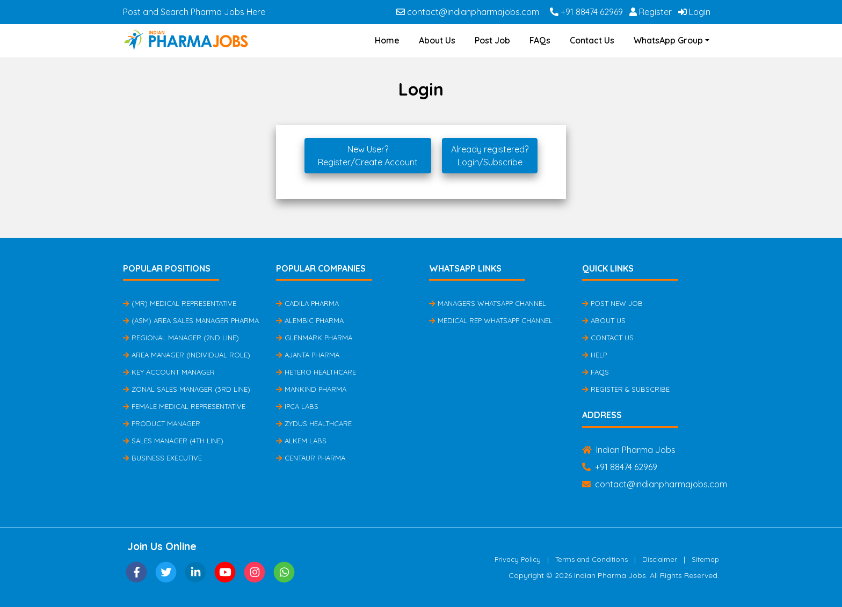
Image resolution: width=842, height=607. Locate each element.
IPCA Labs (297, 406)
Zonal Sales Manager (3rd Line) (186, 389)
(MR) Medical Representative (179, 303)
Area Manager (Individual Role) (186, 354)
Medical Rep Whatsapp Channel (491, 320)
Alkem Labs (301, 440)
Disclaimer (659, 559)
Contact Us (592, 40)
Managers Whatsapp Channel (487, 303)
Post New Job (612, 303)
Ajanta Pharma (307, 354)
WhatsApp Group (668, 40)
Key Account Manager (169, 372)
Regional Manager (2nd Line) (181, 337)
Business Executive (162, 458)
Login (694, 11)
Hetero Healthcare (316, 372)
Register (650, 11)
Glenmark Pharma (314, 337)
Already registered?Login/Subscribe (489, 155)
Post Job (492, 40)
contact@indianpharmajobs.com (467, 11)
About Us (437, 40)
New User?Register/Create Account (368, 155)
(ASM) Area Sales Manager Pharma (191, 320)
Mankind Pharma (311, 389)
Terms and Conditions (591, 559)
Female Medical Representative (184, 406)
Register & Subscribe (626, 389)
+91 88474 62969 (586, 11)
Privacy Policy (518, 559)
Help (594, 354)
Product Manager (161, 423)
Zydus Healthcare (314, 423)
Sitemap (705, 559)
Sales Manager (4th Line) (173, 440)
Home (387, 40)
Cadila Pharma (307, 303)
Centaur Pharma (310, 458)
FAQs (539, 40)
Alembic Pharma (310, 320)
